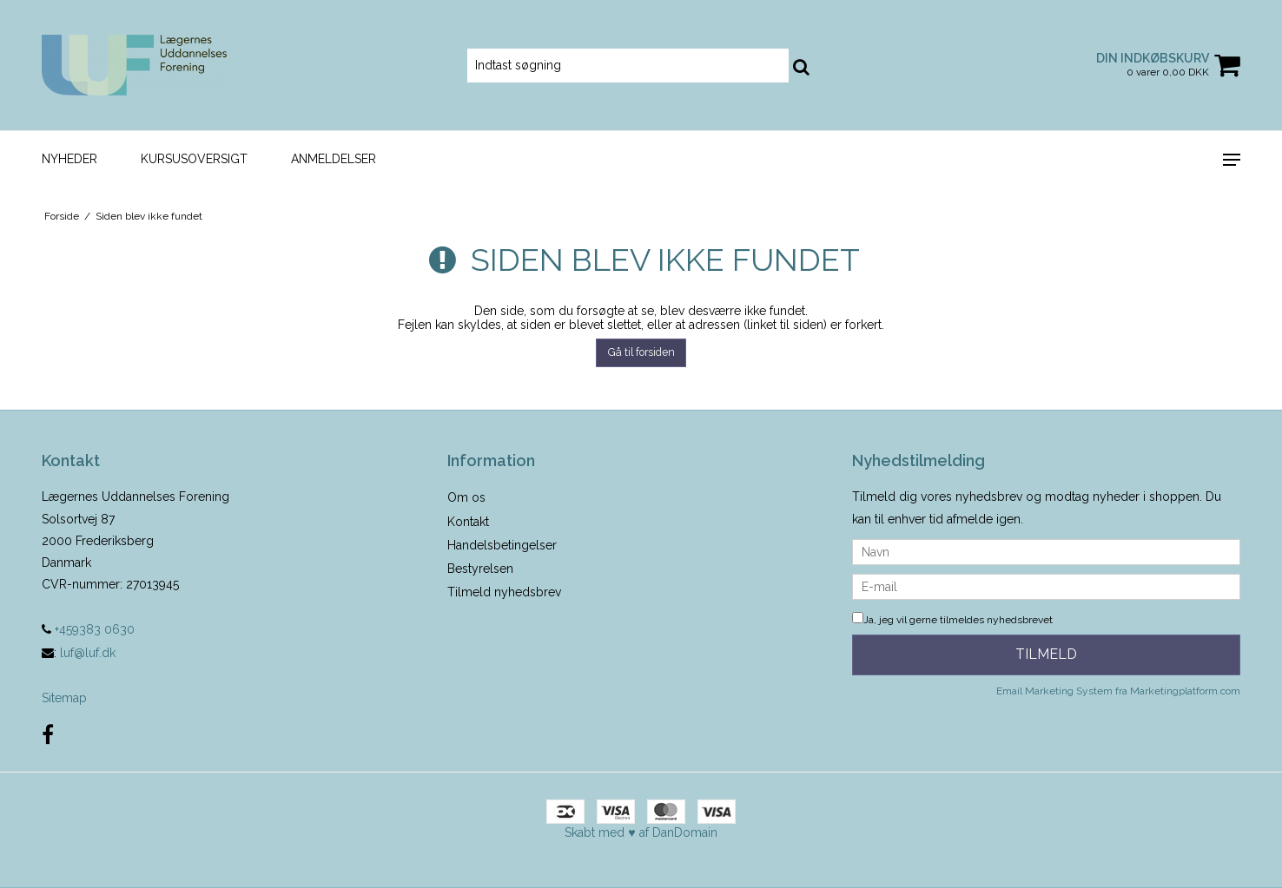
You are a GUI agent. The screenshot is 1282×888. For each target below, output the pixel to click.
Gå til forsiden (641, 351)
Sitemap (64, 698)
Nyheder (69, 159)
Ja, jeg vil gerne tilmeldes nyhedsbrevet (952, 620)
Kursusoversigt (194, 159)
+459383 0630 (88, 629)
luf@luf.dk (88, 653)
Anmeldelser (333, 159)
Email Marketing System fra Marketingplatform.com (1118, 691)
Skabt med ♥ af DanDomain (641, 832)
